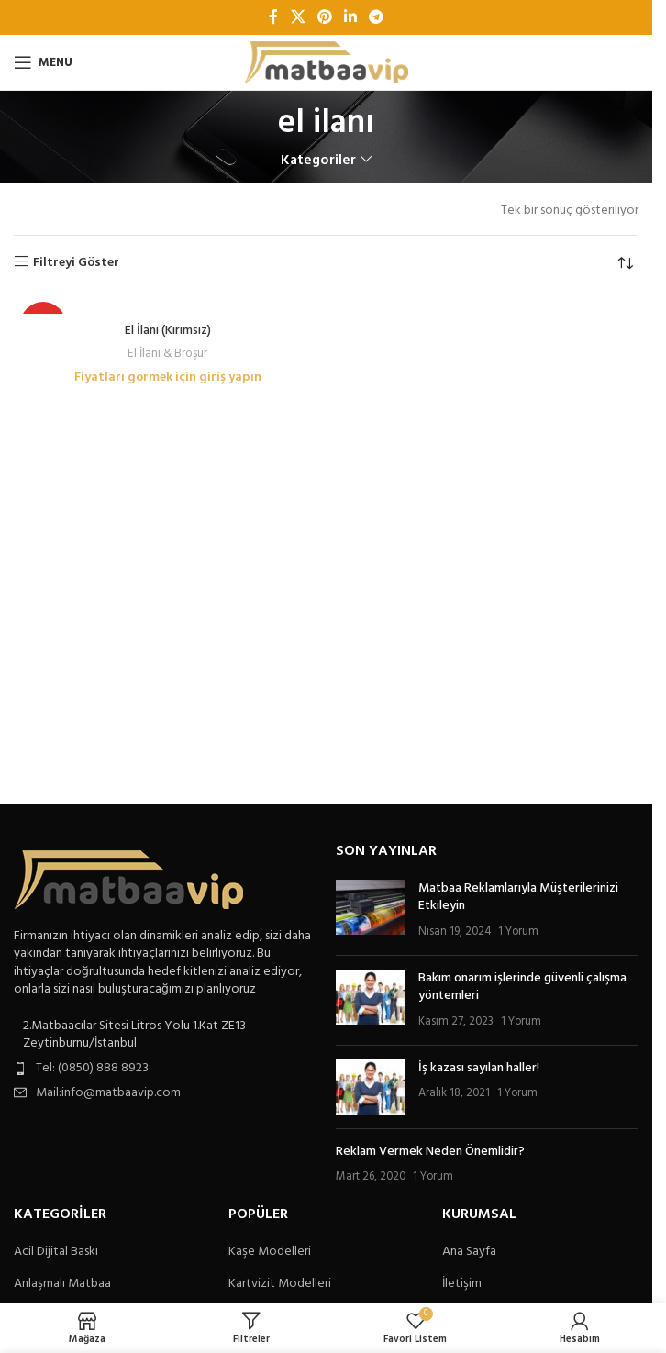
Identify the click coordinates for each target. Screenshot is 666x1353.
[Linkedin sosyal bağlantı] (351, 17)
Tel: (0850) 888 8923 (92, 1068)
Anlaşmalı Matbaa (62, 1284)
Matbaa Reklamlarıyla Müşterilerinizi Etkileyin (518, 897)
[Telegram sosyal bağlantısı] (376, 17)
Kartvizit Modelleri (279, 1284)
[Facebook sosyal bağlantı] (273, 17)
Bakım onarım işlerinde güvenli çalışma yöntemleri (522, 987)
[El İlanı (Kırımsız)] (168, 304)
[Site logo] (326, 62)
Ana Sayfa (469, 1252)
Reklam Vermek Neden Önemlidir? (430, 1151)
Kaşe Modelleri (269, 1252)
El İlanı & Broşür (167, 353)
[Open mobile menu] (43, 62)
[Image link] (128, 879)
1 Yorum (518, 932)
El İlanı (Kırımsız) (168, 330)
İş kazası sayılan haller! (478, 1068)
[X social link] (297, 17)
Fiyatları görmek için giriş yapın (167, 377)
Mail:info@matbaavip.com (108, 1092)
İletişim (462, 1284)
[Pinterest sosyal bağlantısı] (324, 17)
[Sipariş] (624, 263)
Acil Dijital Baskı (56, 1252)
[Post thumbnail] (370, 910)
